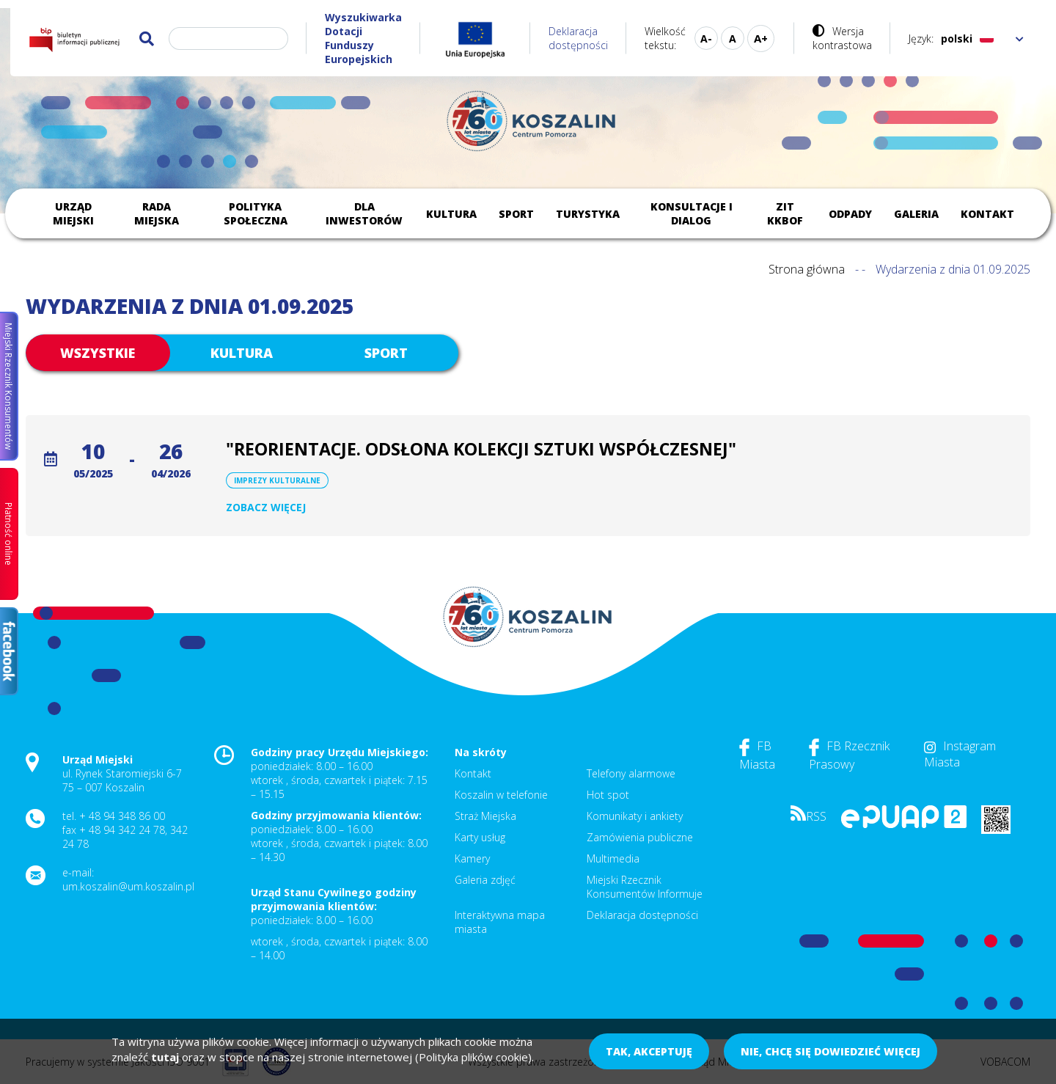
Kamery (472, 858)
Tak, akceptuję (649, 1051)
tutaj (165, 1057)
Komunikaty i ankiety (635, 816)
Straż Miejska (485, 816)
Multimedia (613, 858)
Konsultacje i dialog (691, 213)
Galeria (916, 214)
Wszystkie (97, 353)
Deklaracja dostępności (578, 38)
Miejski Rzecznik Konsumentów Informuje (645, 887)
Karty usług (480, 837)
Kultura (451, 214)
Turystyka (588, 214)
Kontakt (987, 214)
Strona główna (807, 269)
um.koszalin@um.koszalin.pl (128, 886)
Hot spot (608, 795)
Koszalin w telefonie (501, 795)
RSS (808, 816)
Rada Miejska (156, 213)
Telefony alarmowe (631, 773)
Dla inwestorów (364, 213)
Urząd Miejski (73, 213)
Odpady (850, 214)
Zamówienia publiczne (640, 837)
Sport (516, 214)
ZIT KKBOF (785, 213)
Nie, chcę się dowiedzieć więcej (830, 1051)
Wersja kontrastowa (842, 38)
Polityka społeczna (255, 213)
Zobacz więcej (266, 507)
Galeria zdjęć (485, 880)
